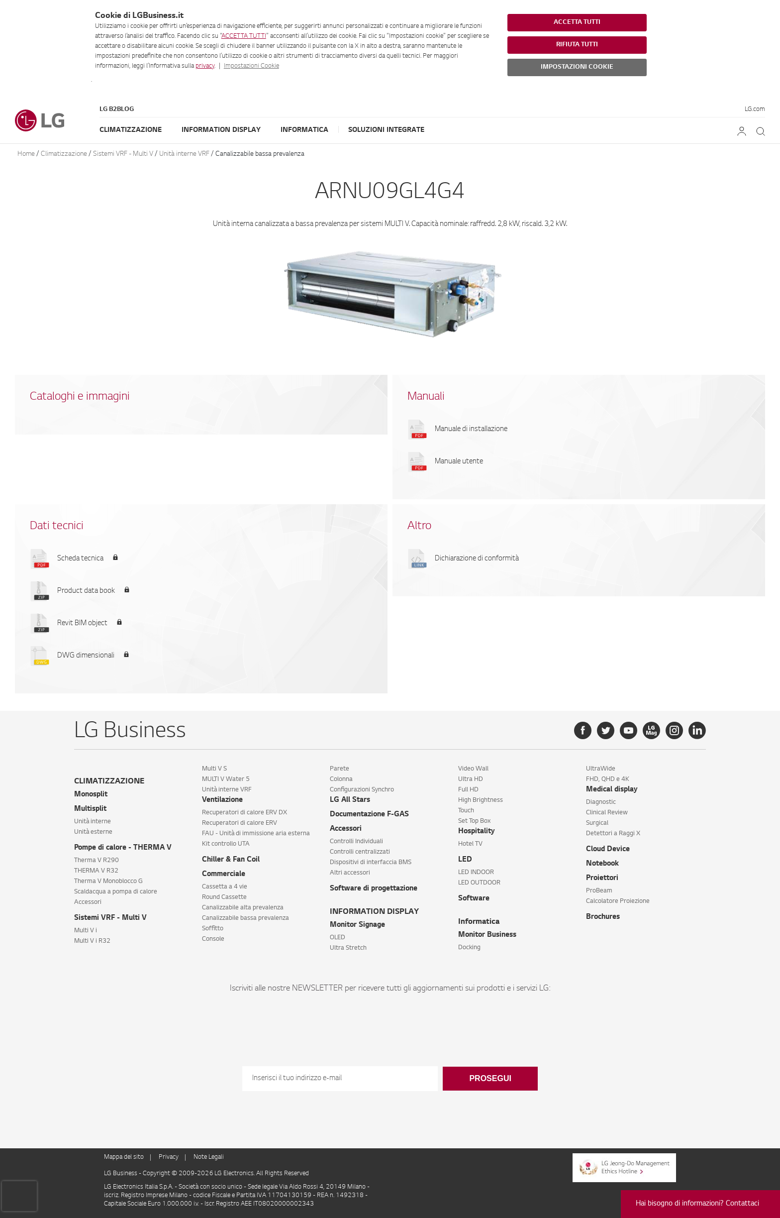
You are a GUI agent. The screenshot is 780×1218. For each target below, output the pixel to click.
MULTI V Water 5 (226, 779)
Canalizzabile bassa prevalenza (259, 154)
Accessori (87, 902)
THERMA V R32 (96, 871)
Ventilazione (222, 800)
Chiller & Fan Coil (231, 860)
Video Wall (473, 769)
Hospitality (476, 832)
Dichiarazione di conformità (477, 559)
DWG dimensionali (85, 656)
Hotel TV (470, 844)
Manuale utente (459, 462)
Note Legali (209, 1157)
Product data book (86, 591)
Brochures (603, 917)
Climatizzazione (130, 130)
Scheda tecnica (80, 559)
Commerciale (223, 875)
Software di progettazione (373, 889)
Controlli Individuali (356, 841)
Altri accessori (350, 873)
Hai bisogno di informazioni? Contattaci (697, 1204)
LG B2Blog (116, 109)
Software (473, 899)
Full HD (468, 789)
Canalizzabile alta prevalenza (243, 907)
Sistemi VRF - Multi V (123, 154)
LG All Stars (350, 800)
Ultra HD (470, 779)
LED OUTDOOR (479, 883)
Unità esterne (93, 832)
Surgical (597, 823)
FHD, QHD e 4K (607, 779)
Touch (466, 810)
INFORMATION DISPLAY (374, 912)
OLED (337, 937)
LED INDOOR (476, 872)
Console (213, 939)
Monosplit (90, 795)
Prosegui (490, 1078)
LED (465, 860)
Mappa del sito (124, 1157)
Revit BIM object (82, 624)
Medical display (612, 790)
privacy (204, 66)
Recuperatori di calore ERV (239, 823)
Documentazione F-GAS (369, 815)
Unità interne (92, 821)
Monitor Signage (357, 925)
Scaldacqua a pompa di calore (115, 891)
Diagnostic (601, 802)
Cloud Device (608, 850)
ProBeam (599, 890)
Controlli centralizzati (360, 852)
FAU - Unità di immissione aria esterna (256, 833)
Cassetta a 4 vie (224, 887)
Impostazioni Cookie (251, 66)
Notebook (602, 864)
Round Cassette (224, 897)
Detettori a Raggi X (613, 833)
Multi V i (85, 930)
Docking (469, 947)
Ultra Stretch (348, 948)
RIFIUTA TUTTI (577, 44)
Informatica (304, 130)
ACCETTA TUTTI (243, 36)
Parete (339, 769)
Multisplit (90, 809)
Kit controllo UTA (226, 844)
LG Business (121, 1173)
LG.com (755, 109)
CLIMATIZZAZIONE (109, 781)
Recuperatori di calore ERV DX (244, 812)
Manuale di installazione (471, 430)
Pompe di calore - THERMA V (123, 848)
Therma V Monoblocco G (108, 881)
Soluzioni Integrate (386, 130)
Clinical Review (607, 812)
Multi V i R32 (92, 941)
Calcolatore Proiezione (618, 901)
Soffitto (212, 928)
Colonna (341, 779)
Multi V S (214, 769)
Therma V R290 (96, 860)
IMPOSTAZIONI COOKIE (577, 67)
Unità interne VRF (184, 154)
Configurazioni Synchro (362, 789)
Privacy (169, 1157)
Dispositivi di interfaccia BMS (370, 862)
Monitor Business (487, 935)
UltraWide (600, 769)
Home (26, 154)
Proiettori (602, 879)
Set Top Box (474, 821)
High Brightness (480, 800)
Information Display (221, 130)
